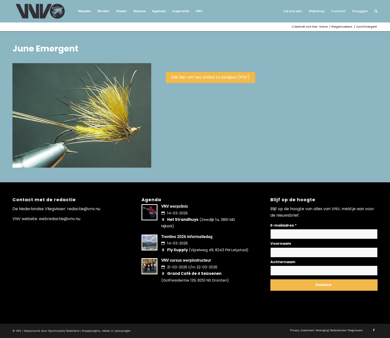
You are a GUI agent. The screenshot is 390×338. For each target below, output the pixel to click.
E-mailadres (283, 225)
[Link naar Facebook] (374, 330)
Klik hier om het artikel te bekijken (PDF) (210, 77)
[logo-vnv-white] (40, 11)
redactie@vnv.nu (83, 209)
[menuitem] (84, 11)
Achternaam (282, 261)
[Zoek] (374, 11)
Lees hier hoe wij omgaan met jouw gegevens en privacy (307, 297)
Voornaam (280, 243)
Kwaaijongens (91, 331)
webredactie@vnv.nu (59, 219)
